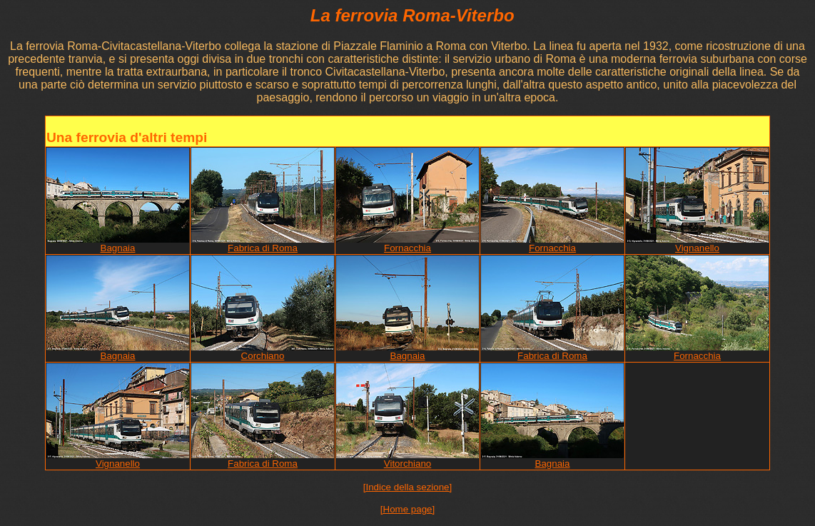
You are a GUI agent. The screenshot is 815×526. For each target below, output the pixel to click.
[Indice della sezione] (407, 487)
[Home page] (407, 509)
